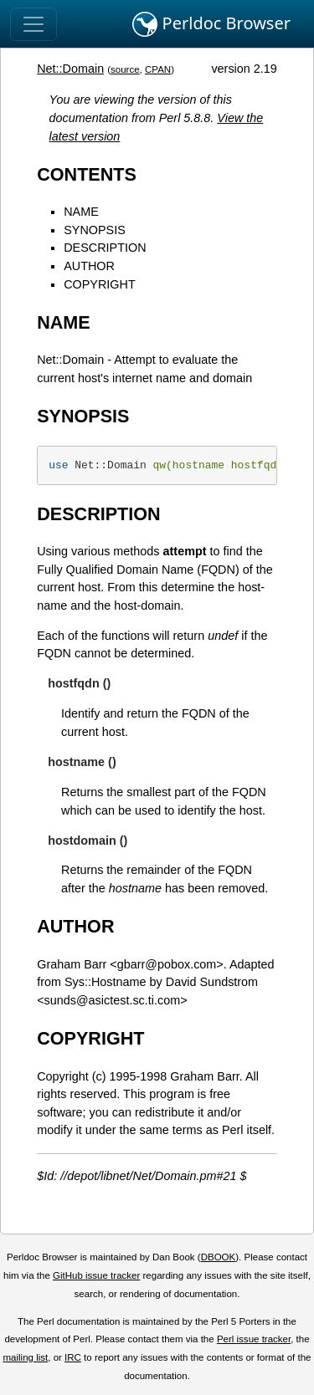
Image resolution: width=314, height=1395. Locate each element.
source (125, 69)
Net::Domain (70, 68)
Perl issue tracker (254, 1339)
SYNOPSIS (95, 230)
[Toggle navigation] (33, 24)
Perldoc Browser (211, 24)
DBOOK (218, 1257)
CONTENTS (86, 174)
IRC (72, 1357)
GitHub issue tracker (96, 1275)
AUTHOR (89, 266)
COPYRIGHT (100, 284)
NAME (81, 211)
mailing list (25, 1357)
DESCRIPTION (105, 247)
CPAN (158, 69)
